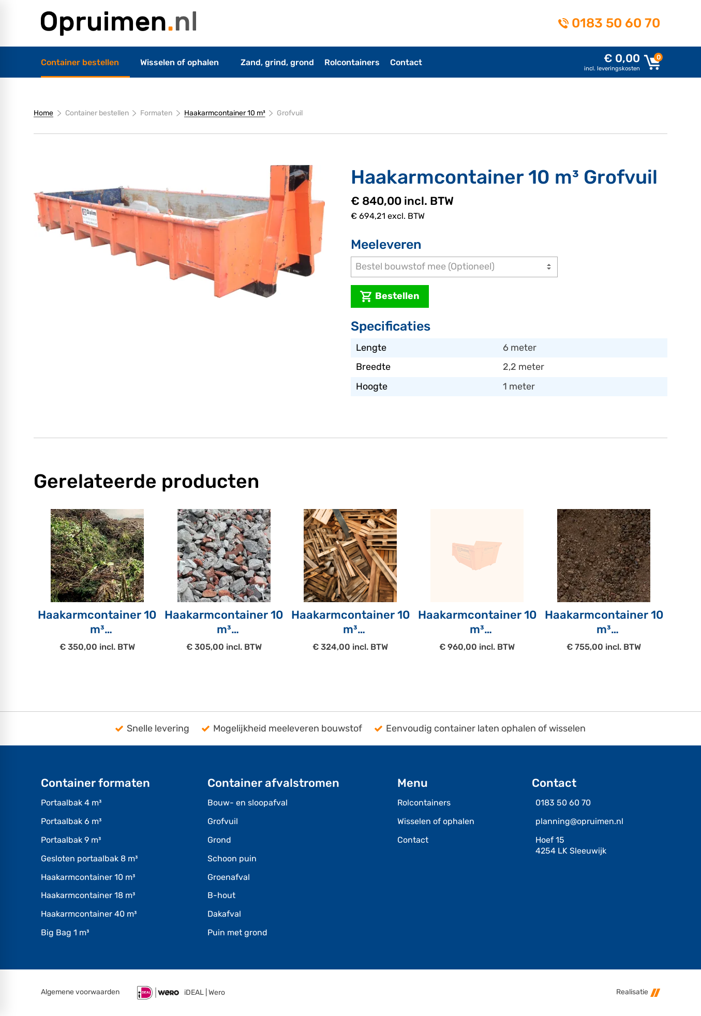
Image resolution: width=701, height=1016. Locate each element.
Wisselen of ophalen (435, 821)
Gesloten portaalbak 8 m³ (89, 858)
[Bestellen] (390, 296)
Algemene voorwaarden (80, 992)
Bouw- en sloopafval (247, 803)
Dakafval (224, 914)
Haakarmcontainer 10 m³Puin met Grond (477, 629)
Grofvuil (222, 821)
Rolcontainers (424, 803)
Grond (219, 840)
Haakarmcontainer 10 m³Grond (604, 629)
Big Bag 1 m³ (65, 932)
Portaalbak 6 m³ (71, 821)
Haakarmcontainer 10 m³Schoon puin (224, 629)
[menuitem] (85, 62)
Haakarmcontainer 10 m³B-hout (350, 629)
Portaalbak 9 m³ (71, 840)
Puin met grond (237, 932)
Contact (412, 840)
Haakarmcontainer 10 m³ (224, 113)
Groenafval (228, 877)
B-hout (221, 895)
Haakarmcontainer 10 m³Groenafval (97, 629)
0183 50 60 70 (616, 23)
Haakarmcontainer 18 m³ (88, 895)
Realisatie (638, 992)
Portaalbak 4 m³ (71, 803)
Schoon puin (232, 858)
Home (43, 113)
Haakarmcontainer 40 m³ (89, 914)
